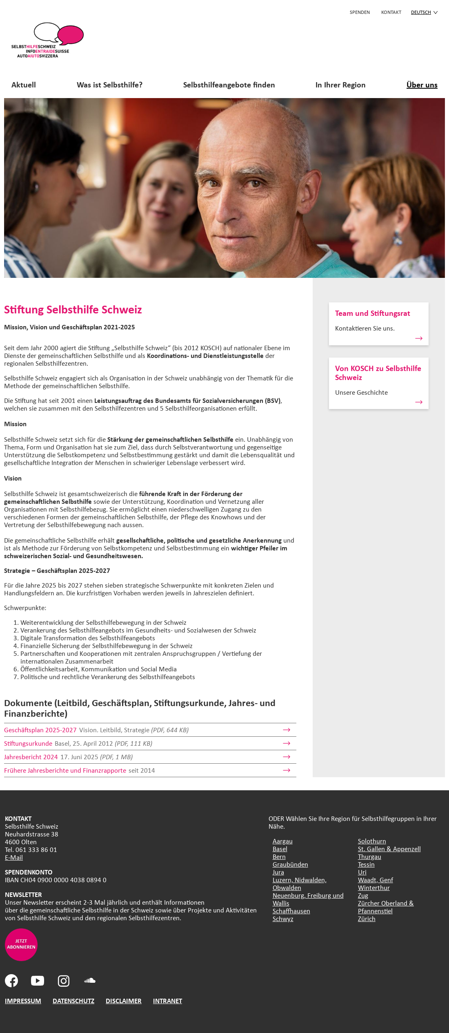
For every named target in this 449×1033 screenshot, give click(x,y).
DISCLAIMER (124, 1000)
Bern (279, 856)
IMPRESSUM (23, 1000)
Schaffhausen (291, 910)
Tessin (366, 864)
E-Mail (14, 857)
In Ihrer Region (341, 84)
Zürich (367, 918)
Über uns (422, 84)
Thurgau (369, 856)
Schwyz (283, 918)
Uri (362, 871)
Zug (363, 895)
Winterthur (374, 887)
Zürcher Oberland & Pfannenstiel (386, 906)
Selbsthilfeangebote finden (229, 84)
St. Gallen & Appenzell (389, 848)
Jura (278, 871)
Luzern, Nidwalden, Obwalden (300, 883)
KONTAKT (391, 12)
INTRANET (167, 1000)
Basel (280, 848)
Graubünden (290, 864)
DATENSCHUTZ (73, 1000)
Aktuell (23, 84)
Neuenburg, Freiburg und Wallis (308, 899)
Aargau (283, 840)
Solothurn (372, 840)
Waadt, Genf (375, 879)
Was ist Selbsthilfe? (109, 84)
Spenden (360, 12)
